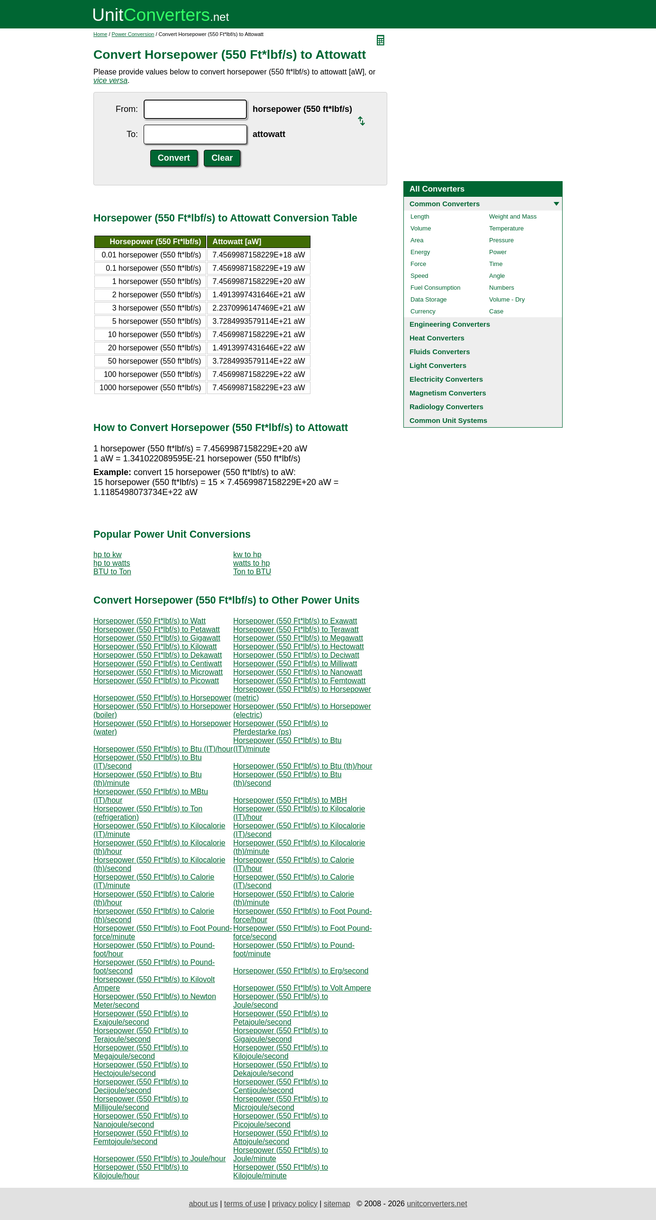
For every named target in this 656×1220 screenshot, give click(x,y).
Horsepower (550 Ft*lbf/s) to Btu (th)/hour (302, 766)
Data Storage (428, 299)
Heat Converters (437, 338)
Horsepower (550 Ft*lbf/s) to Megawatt (298, 638)
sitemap (337, 1204)
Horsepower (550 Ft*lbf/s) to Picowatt (156, 681)
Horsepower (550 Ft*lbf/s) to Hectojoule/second (140, 1069)
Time (495, 263)
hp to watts (111, 563)
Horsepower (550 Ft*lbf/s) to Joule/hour (159, 1159)
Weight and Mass (513, 216)
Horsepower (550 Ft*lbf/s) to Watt (149, 621)
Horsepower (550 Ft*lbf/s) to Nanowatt (297, 672)
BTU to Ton (112, 572)
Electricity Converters (446, 379)
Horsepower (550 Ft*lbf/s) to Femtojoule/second (140, 1137)
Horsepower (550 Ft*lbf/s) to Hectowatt (298, 646)
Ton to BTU (252, 572)
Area (416, 240)
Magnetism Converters (448, 393)
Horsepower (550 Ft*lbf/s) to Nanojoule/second (140, 1120)
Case (496, 311)
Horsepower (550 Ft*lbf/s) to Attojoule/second (280, 1137)
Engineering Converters (450, 324)
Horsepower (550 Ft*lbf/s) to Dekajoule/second (280, 1069)
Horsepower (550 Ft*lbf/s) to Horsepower (162, 698)
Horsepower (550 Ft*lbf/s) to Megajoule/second (140, 1052)
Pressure (501, 240)
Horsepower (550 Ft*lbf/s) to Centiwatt (157, 664)
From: (127, 109)
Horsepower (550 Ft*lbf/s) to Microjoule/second (280, 1103)
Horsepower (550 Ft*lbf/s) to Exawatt (295, 621)
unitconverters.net (437, 1204)
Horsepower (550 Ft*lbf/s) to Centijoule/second (280, 1086)
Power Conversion (133, 34)
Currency (423, 311)
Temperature (506, 228)
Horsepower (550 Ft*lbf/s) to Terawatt (296, 629)
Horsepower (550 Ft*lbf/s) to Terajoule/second (140, 1035)
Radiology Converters (446, 407)
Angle (497, 275)
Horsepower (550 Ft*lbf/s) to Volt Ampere (302, 988)
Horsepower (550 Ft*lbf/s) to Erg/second (300, 971)
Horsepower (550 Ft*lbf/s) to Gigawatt (156, 638)
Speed (419, 275)
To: (132, 134)
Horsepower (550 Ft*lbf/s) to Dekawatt (157, 655)
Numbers (501, 287)
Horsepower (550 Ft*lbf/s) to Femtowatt (299, 681)
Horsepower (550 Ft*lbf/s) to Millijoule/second (140, 1103)
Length (419, 216)
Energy (420, 252)
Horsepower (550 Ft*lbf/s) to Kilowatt (155, 646)
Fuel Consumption (435, 287)
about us (203, 1204)
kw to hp (247, 554)
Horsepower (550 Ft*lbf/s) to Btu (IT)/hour (163, 749)
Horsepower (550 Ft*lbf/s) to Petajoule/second (280, 1017)
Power (498, 252)
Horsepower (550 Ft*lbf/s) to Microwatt (158, 672)
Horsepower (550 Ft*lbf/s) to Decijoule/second (140, 1086)
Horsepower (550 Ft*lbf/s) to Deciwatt (296, 655)
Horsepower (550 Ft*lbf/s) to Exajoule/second (140, 1017)
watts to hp (251, 563)
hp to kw (107, 554)
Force (418, 263)
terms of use (245, 1204)
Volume (420, 228)
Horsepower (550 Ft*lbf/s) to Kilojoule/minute (280, 1171)
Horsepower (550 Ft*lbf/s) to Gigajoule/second (280, 1035)
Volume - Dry (507, 299)
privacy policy (295, 1204)
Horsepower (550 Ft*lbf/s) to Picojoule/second (280, 1120)
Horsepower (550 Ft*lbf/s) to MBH (290, 800)
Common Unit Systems (448, 420)
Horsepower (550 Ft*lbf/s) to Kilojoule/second (280, 1052)
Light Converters (438, 365)
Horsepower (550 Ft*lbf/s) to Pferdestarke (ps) (280, 727)
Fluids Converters (440, 352)
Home (100, 34)
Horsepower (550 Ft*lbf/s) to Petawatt (156, 629)
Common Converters (445, 204)
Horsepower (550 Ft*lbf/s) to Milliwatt (295, 664)
